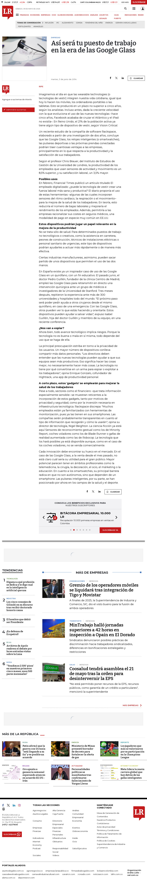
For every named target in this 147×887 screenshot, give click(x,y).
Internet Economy (129, 766)
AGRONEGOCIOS (82, 15)
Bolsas (26, 766)
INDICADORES (131, 15)
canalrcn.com (68, 874)
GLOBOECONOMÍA (65, 15)
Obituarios (57, 841)
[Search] (125, 8)
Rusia (25, 742)
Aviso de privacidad (106, 827)
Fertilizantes (24, 26)
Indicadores (38, 838)
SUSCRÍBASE (139, 2)
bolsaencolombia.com (107, 871)
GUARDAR (136, 78)
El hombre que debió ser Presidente (18, 621)
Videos (56, 855)
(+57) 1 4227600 (10, 824)
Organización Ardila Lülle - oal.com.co (134, 872)
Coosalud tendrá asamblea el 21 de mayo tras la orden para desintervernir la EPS (101, 673)
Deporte (125, 742)
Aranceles (38, 26)
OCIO (54, 15)
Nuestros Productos (106, 820)
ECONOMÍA (35, 15)
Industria (11, 599)
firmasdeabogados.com (82, 871)
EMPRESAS (45, 15)
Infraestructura (59, 838)
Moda (9, 662)
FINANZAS (24, 15)
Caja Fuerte (58, 814)
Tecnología (12, 579)
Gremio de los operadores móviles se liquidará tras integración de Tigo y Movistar (103, 590)
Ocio (74, 841)
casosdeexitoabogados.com (15, 874)
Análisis (75, 810)
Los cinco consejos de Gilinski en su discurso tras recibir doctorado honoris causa (19, 606)
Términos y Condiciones (108, 830)
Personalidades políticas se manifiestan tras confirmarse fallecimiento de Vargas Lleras (81, 776)
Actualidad (77, 766)
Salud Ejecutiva (79, 848)
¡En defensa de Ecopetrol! (14, 633)
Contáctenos (103, 823)
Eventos (76, 828)
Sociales (37, 855)
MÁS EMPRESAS (130, 705)
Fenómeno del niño (94, 23)
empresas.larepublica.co (57, 871)
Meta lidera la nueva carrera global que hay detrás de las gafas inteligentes (132, 773)
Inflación (49, 23)
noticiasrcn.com (100, 874)
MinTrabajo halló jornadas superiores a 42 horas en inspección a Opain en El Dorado (102, 629)
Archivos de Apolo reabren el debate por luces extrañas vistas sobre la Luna (19, 650)
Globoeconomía (80, 831)
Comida (79, 23)
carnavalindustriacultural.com (45, 874)
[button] (43, 517)
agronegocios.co (35, 871)
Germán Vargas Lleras (126, 23)
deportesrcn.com (26, 877)
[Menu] (18, 15)
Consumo (37, 821)
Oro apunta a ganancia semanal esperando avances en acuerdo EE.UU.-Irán (34, 775)
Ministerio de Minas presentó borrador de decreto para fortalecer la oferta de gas (83, 752)
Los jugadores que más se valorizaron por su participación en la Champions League (132, 752)
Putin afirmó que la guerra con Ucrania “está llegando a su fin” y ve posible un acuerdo (34, 752)
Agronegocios (39, 810)
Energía (109, 23)
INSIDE (141, 15)
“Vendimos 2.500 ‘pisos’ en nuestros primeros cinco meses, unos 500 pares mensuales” (20, 670)
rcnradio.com (84, 874)
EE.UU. (9, 642)
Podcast (36, 848)
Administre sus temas (15, 109)
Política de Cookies (106, 841)
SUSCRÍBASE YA (110, 530)
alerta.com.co (8, 877)
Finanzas (37, 831)
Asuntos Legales (40, 814)
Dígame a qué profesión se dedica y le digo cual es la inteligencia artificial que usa (20, 586)
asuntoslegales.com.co (13, 871)
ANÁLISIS (94, 15)
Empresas (37, 828)
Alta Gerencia (59, 810)
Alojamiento (67, 23)
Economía (77, 821)
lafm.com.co (117, 874)
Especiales (57, 828)
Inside (75, 838)
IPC (57, 23)
